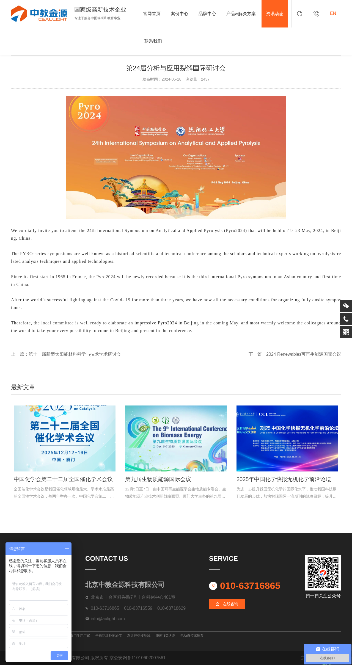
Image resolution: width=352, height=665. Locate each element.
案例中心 (179, 13)
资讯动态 (275, 13)
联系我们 (153, 41)
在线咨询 (230, 604)
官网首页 (152, 13)
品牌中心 (207, 13)
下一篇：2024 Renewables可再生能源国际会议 (295, 354)
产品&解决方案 (241, 13)
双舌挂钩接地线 (138, 636)
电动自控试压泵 (192, 636)
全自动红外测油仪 (108, 636)
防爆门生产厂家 (78, 636)
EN (333, 13)
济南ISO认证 (165, 636)
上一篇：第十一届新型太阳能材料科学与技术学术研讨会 (66, 354)
